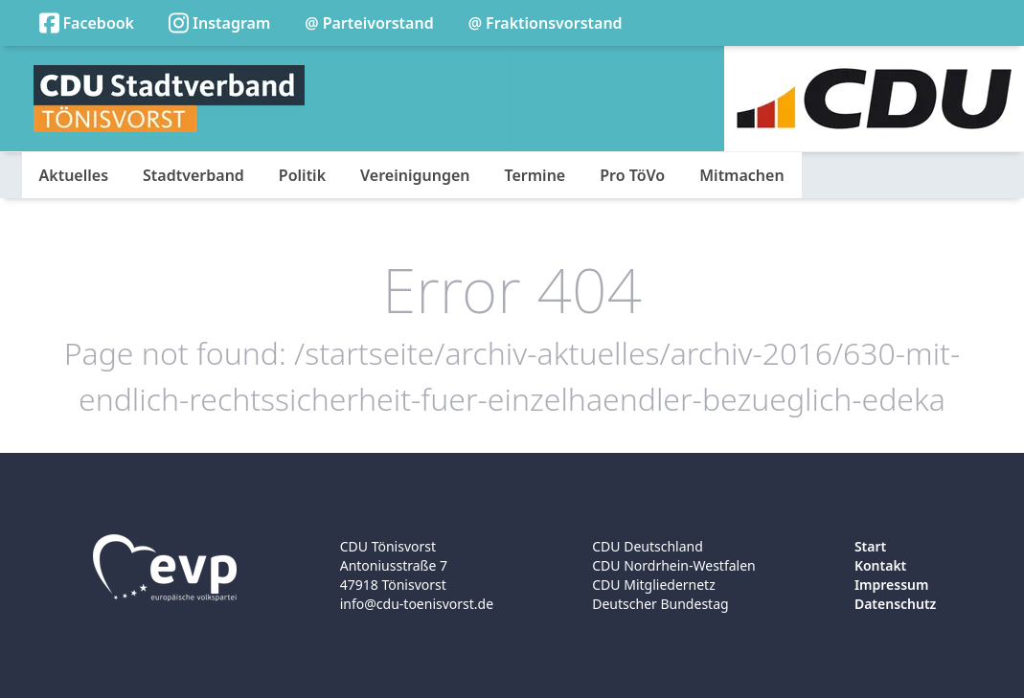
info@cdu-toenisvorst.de (416, 604)
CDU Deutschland (647, 546)
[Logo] (169, 98)
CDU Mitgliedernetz (654, 584)
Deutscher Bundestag (660, 604)
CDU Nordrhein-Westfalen (674, 565)
